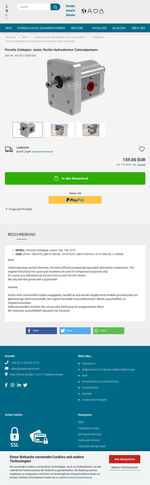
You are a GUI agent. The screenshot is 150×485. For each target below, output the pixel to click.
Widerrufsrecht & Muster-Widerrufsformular (108, 369)
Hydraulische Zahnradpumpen (41, 28)
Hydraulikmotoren (89, 440)
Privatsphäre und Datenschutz (100, 381)
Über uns (138, 28)
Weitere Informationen (124, 467)
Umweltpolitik (90, 387)
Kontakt (87, 393)
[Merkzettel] (96, 8)
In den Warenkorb (70, 178)
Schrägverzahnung (89, 434)
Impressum (89, 363)
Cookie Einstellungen (94, 399)
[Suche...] (55, 7)
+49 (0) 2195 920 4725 (25, 362)
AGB (84, 375)
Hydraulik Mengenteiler (92, 446)
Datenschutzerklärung (79, 477)
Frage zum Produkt (20, 209)
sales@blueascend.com (25, 368)
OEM (8, 28)
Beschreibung (22, 234)
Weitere (77, 28)
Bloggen (119, 28)
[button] (84, 8)
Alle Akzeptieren (124, 459)
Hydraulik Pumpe (88, 428)
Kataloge (99, 28)
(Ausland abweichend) (42, 151)
